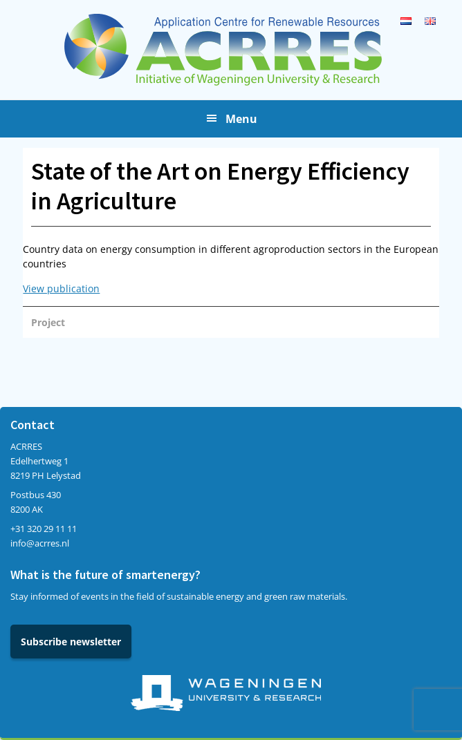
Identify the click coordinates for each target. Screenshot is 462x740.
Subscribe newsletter (71, 641)
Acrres (231, 50)
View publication (61, 288)
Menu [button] (241, 118)
